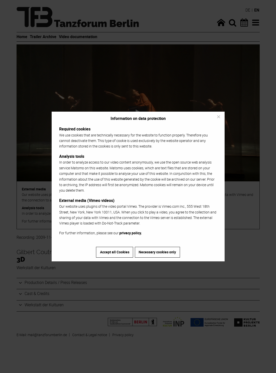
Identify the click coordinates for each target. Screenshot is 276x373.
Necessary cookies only (157, 252)
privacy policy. (130, 233)
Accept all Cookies (114, 252)
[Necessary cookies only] (218, 116)
